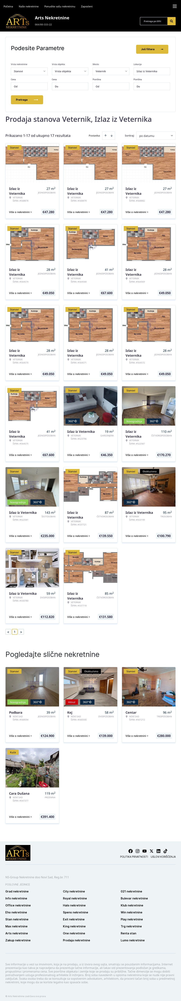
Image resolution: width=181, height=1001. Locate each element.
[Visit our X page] (151, 849)
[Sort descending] (111, 133)
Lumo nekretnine (133, 938)
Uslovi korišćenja (163, 854)
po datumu (146, 133)
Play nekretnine (132, 917)
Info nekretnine (16, 896)
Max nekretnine (16, 924)
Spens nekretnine (75, 910)
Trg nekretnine (131, 924)
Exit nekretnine (74, 917)
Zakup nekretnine (18, 938)
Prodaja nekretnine (76, 938)
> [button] (21, 629)
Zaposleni (87, 6)
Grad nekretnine (17, 889)
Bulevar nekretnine (134, 896)
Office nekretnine (18, 903)
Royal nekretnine (75, 896)
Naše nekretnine (29, 6)
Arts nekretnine (16, 931)
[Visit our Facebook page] (130, 849)
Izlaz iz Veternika (147, 69)
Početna (8, 6)
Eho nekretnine (16, 910)
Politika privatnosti (134, 854)
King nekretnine (74, 924)
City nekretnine (74, 889)
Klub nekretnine (132, 903)
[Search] (171, 21)
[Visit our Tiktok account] (165, 849)
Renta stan (128, 931)
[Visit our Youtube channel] (144, 849)
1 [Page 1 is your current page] (14, 629)
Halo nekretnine (74, 903)
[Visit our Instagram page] (137, 849)
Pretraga (27, 97)
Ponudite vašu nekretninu (59, 6)
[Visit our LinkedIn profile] (158, 849)
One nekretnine (74, 931)
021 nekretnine (131, 889)
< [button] (8, 629)
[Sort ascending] (105, 133)
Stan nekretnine (16, 917)
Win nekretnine (131, 910)
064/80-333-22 (43, 24)
